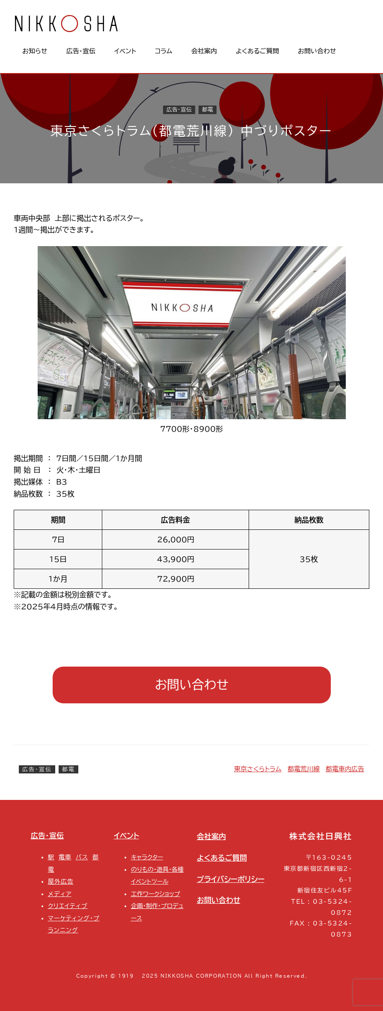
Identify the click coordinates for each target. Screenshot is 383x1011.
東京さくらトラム (258, 769)
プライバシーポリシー (230, 879)
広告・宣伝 (179, 110)
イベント (126, 835)
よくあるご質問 (222, 857)
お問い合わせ (192, 684)
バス (82, 857)
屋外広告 (61, 881)
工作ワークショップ (155, 894)
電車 (65, 857)
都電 (207, 110)
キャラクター (147, 857)
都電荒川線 (304, 769)
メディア (59, 894)
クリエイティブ (68, 905)
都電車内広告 (345, 769)
